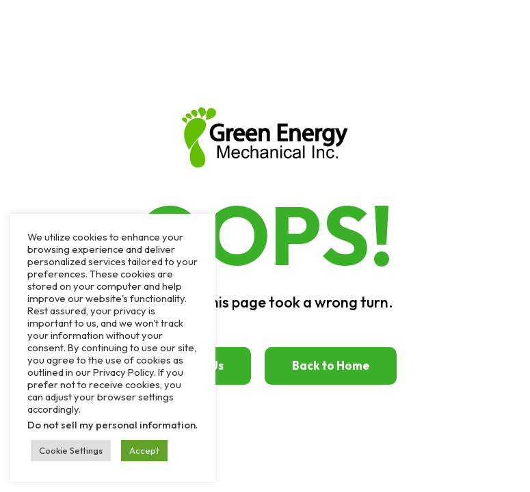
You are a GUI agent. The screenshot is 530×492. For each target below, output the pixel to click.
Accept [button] (144, 450)
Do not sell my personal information (111, 424)
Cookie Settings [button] (71, 450)
